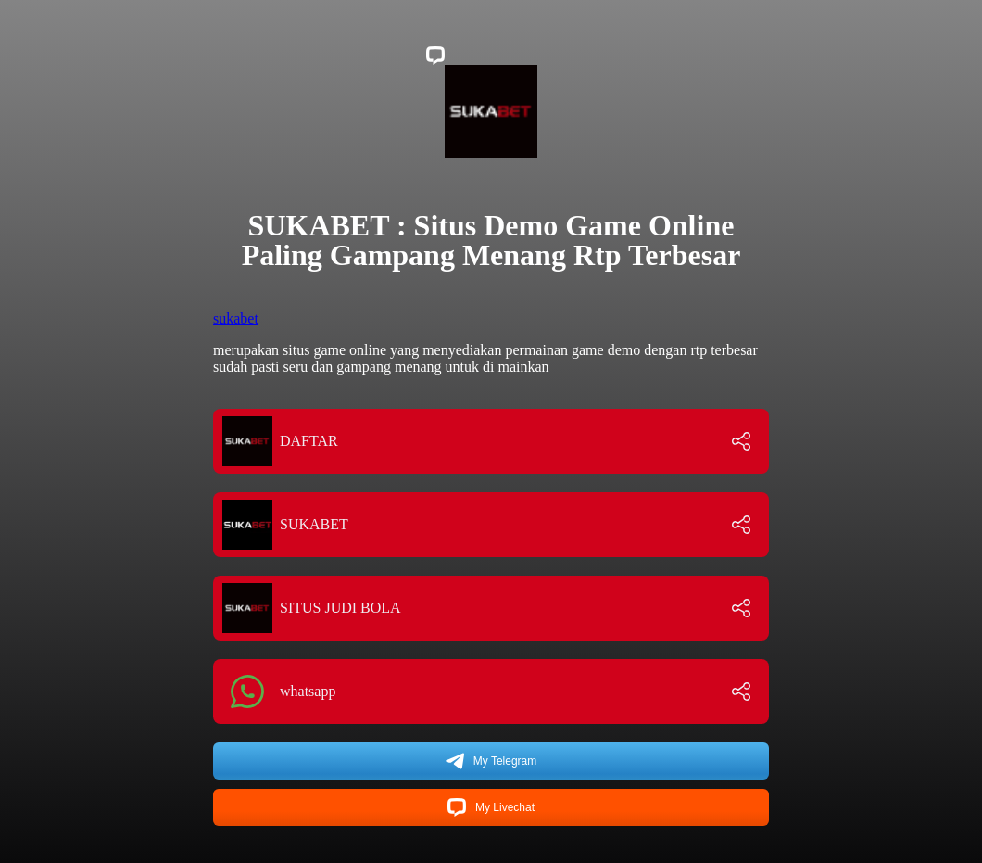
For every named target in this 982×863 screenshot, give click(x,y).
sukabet (235, 318)
